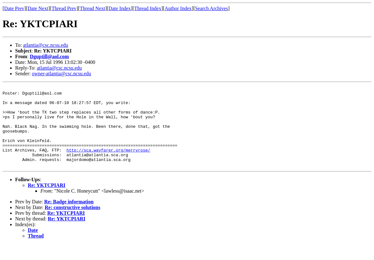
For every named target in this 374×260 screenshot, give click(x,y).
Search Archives (211, 8)
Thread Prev (63, 8)
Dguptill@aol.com (49, 56)
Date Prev (14, 8)
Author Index (178, 8)
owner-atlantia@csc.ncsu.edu (61, 73)
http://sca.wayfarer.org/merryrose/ (108, 163)
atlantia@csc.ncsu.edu (45, 45)
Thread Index (147, 8)
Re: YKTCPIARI (46, 201)
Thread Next (92, 8)
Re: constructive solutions (72, 223)
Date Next (38, 8)
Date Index (120, 8)
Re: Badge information (68, 217)
